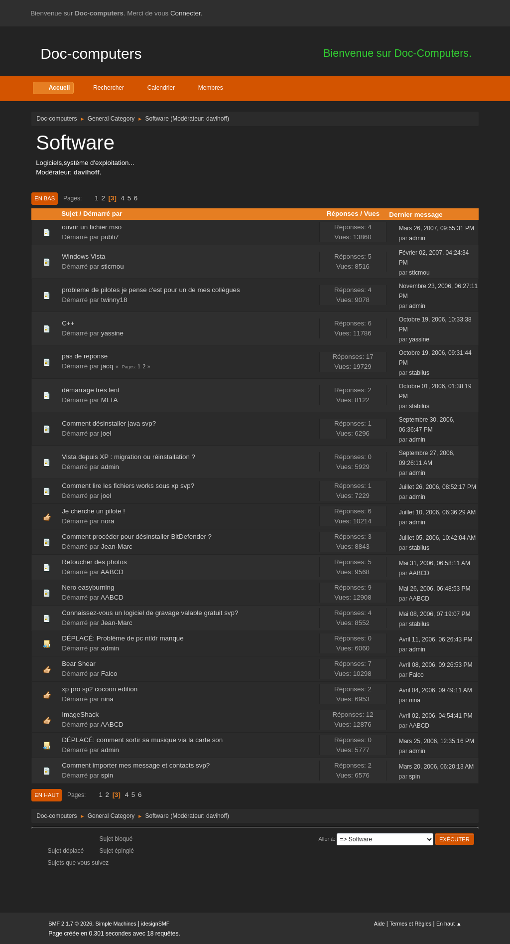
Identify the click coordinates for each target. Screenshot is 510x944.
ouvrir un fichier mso (92, 227)
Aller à (326, 839)
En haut (46, 795)
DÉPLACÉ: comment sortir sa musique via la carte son (142, 740)
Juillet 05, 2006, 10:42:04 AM (437, 537)
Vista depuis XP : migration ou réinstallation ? (128, 457)
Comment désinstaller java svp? (109, 423)
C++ (68, 323)
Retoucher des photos (94, 562)
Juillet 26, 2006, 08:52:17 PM (437, 486)
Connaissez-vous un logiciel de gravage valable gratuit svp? (150, 613)
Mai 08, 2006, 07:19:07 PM (435, 614)
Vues (372, 213)
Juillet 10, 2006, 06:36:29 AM (437, 512)
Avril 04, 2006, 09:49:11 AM (435, 690)
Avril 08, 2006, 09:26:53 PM (436, 664)
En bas (44, 198)
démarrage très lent (91, 390)
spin (107, 775)
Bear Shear (78, 663)
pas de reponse (85, 356)
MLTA (109, 400)
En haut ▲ (449, 924)
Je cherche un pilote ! (93, 511)
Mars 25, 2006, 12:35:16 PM (436, 741)
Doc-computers (90, 53)
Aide (379, 924)
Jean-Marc (116, 546)
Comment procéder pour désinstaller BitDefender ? (137, 536)
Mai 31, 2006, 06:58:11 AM (434, 563)
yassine (112, 333)
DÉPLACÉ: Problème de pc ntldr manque (122, 638)
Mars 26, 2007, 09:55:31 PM (436, 228)
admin (417, 238)
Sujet (69, 213)
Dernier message (420, 214)
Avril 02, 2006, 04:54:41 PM (436, 715)
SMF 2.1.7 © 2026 (70, 924)
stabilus (419, 372)
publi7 (110, 237)
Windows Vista (83, 256)
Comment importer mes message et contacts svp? (136, 765)
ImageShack (80, 714)
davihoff (216, 118)
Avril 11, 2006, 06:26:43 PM (436, 639)
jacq (107, 366)
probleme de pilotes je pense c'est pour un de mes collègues (151, 290)
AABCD (112, 572)
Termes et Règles (410, 924)
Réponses (343, 213)
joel (106, 433)
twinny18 (114, 300)
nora (108, 521)
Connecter (185, 13)
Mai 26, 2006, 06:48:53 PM (435, 588)
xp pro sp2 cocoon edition (99, 689)
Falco (109, 673)
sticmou (112, 266)
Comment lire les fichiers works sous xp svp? (128, 485)
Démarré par (103, 213)
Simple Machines (116, 924)
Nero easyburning (88, 587)
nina (107, 699)
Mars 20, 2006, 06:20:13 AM (436, 766)
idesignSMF (155, 924)
